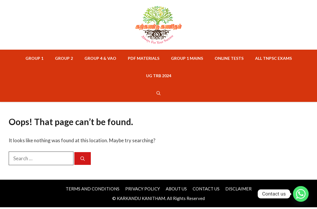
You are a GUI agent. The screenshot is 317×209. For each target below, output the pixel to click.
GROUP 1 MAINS (187, 58)
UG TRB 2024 (158, 75)
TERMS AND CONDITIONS (92, 188)
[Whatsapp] (301, 194)
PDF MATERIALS (143, 58)
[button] (158, 93)
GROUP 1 (34, 58)
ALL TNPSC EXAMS (273, 58)
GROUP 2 (64, 58)
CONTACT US (206, 188)
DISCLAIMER (238, 188)
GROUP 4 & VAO (100, 58)
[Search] (82, 158)
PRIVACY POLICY (142, 188)
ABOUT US (176, 188)
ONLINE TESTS (229, 58)
